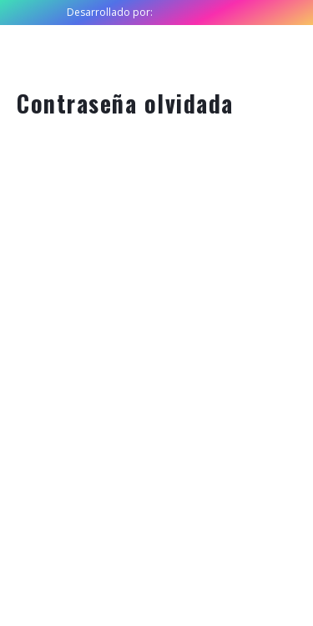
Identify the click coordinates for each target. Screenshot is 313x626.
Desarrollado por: (110, 12)
